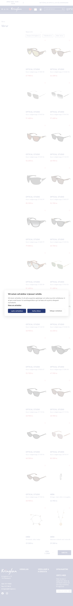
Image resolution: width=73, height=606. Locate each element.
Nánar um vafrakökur (14, 305)
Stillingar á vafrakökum (56, 311)
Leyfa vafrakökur (17, 311)
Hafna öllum (36, 311)
